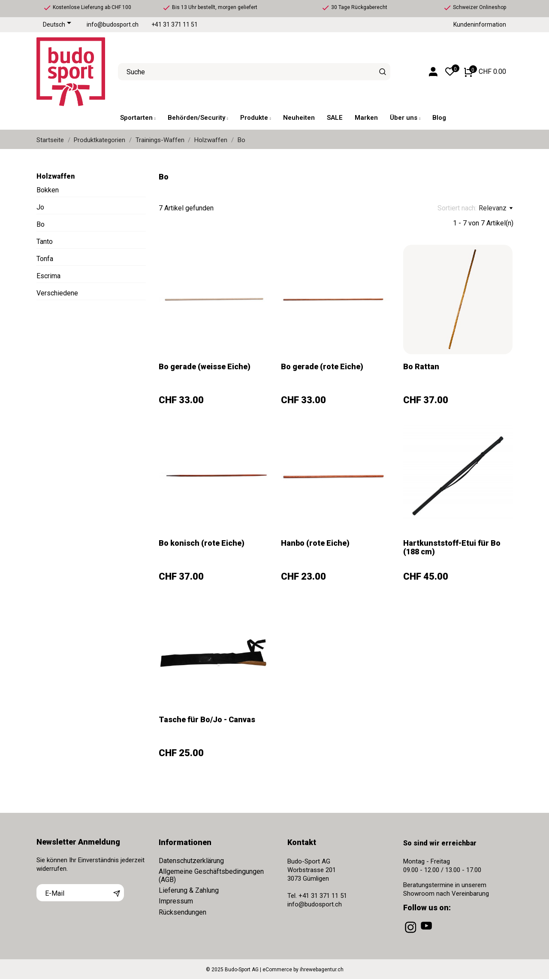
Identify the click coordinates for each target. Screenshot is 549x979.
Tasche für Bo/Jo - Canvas (207, 719)
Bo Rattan (421, 366)
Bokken (47, 190)
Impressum (176, 901)
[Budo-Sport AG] (70, 71)
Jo (40, 207)
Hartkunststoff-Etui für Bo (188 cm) (452, 547)
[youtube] (427, 933)
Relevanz (496, 208)
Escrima (48, 276)
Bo (40, 224)
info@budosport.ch (113, 24)
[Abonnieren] (116, 892)
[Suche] (382, 71)
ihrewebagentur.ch (322, 970)
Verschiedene (57, 293)
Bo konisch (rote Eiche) (201, 542)
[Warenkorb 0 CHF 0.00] (485, 71)
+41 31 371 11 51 (174, 24)
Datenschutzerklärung (191, 861)
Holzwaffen (55, 176)
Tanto (44, 241)
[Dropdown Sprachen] (58, 25)
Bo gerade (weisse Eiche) (204, 366)
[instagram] (411, 933)
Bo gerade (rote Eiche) (322, 366)
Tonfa (44, 259)
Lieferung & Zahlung (189, 890)
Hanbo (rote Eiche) (315, 542)
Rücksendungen (182, 912)
